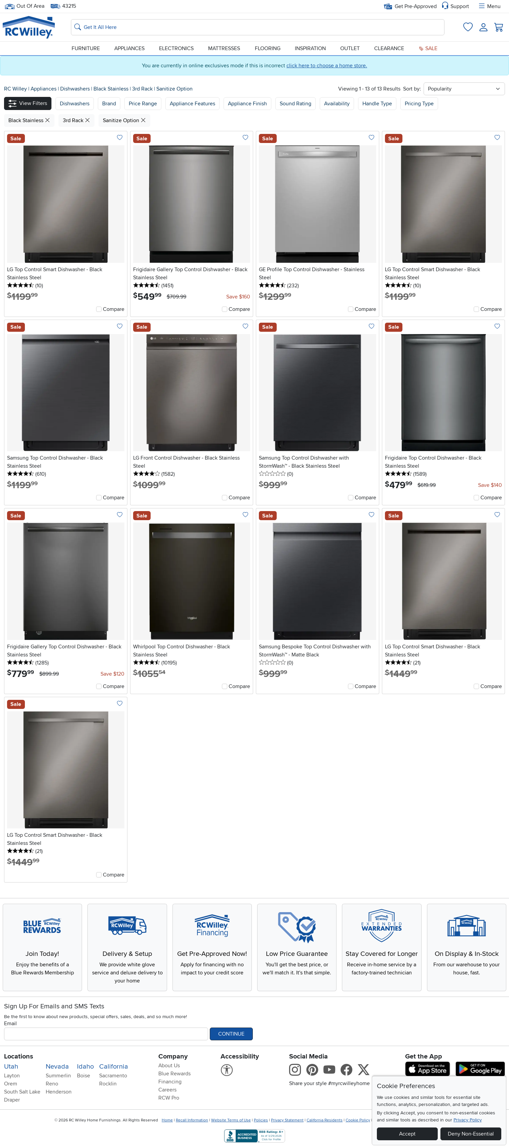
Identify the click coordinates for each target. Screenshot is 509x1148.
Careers (167, 1089)
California (113, 1067)
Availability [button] (337, 103)
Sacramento (113, 1075)
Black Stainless (111, 88)
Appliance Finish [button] (247, 103)
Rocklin (108, 1083)
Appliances (129, 48)
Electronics (176, 48)
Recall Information (192, 1120)
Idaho (85, 1067)
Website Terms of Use (231, 1120)
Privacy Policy (468, 1120)
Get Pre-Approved (410, 6)
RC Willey (15, 88)
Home (167, 1120)
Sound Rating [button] (295, 103)
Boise (83, 1075)
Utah (11, 1067)
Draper (12, 1100)
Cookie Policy (358, 1120)
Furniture (86, 48)
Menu (489, 6)
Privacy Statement (287, 1120)
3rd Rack (143, 88)
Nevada (57, 1067)
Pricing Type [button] (419, 103)
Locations (18, 1056)
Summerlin (58, 1075)
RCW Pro (168, 1098)
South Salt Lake (22, 1091)
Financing (170, 1081)
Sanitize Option (174, 88)
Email (10, 1023)
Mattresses (224, 48)
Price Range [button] (143, 103)
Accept (407, 1134)
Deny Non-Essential (471, 1134)
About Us (169, 1065)
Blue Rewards (174, 1073)
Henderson (59, 1091)
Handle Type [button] (377, 103)
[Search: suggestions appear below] (257, 27)
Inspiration (310, 48)
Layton (12, 1075)
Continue (231, 1034)
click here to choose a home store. (326, 65)
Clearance (389, 48)
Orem (10, 1083)
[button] (27, 103)
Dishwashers (75, 88)
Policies (261, 1120)
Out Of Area (24, 6)
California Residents (325, 1120)
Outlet (350, 48)
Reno (52, 1083)
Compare (113, 309)
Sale (428, 48)
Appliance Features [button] (192, 103)
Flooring (267, 48)
